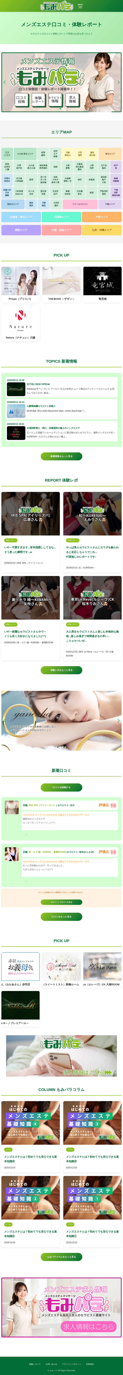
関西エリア (21, 230)
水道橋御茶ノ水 (67, 179)
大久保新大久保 (31, 166)
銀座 (92, 192)
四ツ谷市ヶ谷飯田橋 (43, 179)
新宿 (31, 179)
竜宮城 (103, 298)
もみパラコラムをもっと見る (61, 1257)
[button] (119, 82)
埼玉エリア (110, 154)
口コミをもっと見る (61, 916)
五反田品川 (55, 192)
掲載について (35, 1364)
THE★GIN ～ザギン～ (61, 298)
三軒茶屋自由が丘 (19, 192)
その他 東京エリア (25, 154)
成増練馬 (43, 153)
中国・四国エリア (61, 230)
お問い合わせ (51, 1364)
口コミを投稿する (61, 787)
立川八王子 (7, 153)
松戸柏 (116, 166)
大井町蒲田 (56, 204)
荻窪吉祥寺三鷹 (7, 166)
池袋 (55, 167)
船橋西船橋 (116, 179)
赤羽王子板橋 (55, 154)
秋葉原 (92, 179)
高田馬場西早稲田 (43, 166)
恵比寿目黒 (43, 192)
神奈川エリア (13, 204)
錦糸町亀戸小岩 (104, 179)
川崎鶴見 (44, 204)
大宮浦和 (80, 153)
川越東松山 (68, 153)
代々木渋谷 (31, 192)
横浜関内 (31, 204)
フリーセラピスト (80, 204)
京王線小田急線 (19, 179)
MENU (80, 6)
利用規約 (90, 1364)
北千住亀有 (104, 166)
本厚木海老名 (7, 179)
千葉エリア (110, 204)
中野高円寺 (19, 166)
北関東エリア (61, 217)
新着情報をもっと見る (61, 456)
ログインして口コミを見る (61, 902)
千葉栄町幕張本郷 (116, 192)
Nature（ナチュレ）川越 (20, 337)
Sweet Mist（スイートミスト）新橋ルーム (59, 984)
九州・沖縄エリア (102, 230)
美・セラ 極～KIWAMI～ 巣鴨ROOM (47, 852)
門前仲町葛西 (104, 192)
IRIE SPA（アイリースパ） (42, 805)
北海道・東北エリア (21, 217)
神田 (80, 179)
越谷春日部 (92, 153)
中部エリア (102, 217)
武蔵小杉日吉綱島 (7, 192)
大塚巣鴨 (68, 166)
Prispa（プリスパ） (20, 298)
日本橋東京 (80, 192)
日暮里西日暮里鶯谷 (80, 166)
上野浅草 (92, 166)
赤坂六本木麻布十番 (55, 179)
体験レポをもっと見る (61, 670)
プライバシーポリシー (71, 1364)
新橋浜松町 (68, 192)
